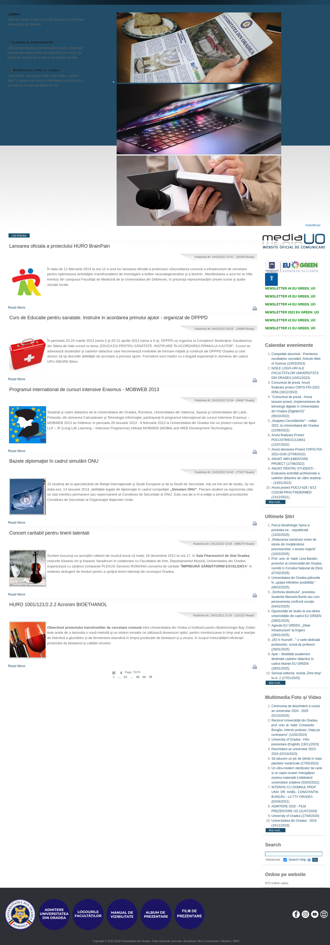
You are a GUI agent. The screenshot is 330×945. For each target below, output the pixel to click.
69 (144, 677)
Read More (16, 307)
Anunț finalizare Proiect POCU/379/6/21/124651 (288, 440)
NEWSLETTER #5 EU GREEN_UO (290, 296)
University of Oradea (295, 816)
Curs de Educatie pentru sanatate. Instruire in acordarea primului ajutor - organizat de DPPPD (108, 317)
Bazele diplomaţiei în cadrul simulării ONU (53, 461)
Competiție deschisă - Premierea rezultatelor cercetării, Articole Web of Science (295, 358)
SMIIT (236, 941)
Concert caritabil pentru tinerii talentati (49, 533)
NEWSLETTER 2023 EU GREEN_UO (292, 312)
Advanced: (276, 859)
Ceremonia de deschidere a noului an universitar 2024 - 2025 (295, 711)
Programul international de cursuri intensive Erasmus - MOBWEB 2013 (84, 389)
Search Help (300, 860)
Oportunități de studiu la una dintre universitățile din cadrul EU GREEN (296, 616)
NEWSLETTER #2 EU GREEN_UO (290, 320)
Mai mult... (275, 502)
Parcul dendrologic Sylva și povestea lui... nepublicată (290, 530)
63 (125, 677)
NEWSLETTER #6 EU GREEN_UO (290, 288)
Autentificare (313, 225)
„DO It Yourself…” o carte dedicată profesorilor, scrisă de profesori (295, 644)
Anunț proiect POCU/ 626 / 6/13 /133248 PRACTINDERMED (293, 492)
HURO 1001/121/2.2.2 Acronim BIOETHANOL (58, 604)
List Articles (19, 235)
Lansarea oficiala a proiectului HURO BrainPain (59, 246)
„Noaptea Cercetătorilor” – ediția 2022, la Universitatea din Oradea (295, 425)
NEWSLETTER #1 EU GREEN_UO (290, 328)
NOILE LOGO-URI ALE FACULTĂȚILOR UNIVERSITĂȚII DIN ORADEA (295, 373)
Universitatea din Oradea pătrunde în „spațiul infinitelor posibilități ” (295, 582)
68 (137, 677)
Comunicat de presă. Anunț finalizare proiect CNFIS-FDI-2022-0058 (295, 387)
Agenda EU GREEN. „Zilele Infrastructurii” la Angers (290, 630)
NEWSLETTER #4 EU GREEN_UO (290, 304)
